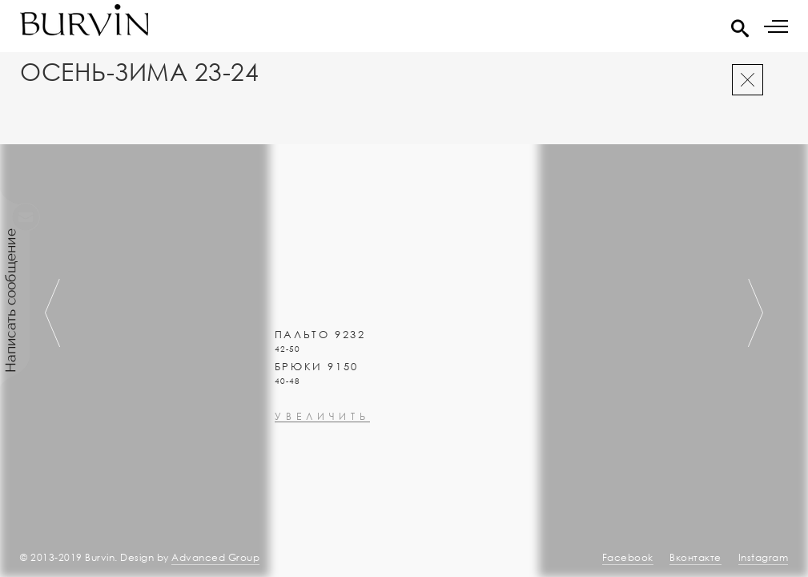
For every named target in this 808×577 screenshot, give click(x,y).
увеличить (322, 459)
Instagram (763, 557)
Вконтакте (695, 557)
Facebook (627, 557)
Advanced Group (215, 557)
